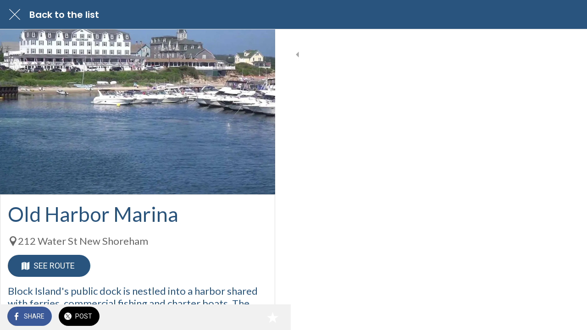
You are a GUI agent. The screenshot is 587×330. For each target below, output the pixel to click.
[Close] (14, 14)
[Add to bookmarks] (257, 317)
